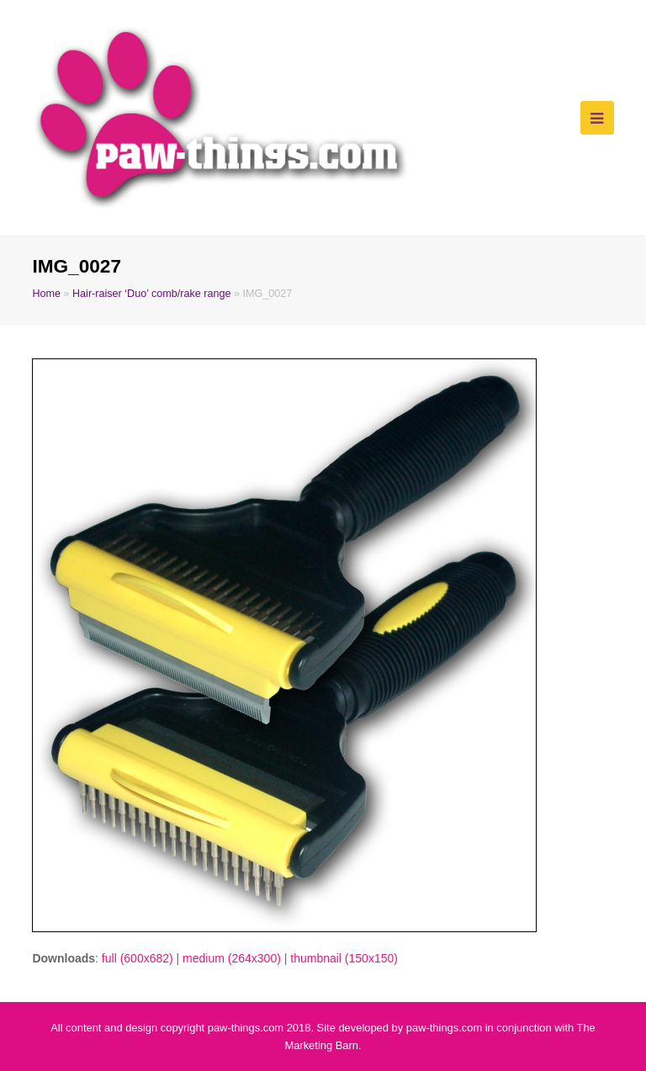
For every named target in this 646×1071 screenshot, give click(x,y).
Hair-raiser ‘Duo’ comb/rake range (151, 294)
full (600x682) (137, 958)
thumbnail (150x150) (344, 958)
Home (46, 294)
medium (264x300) (232, 958)
